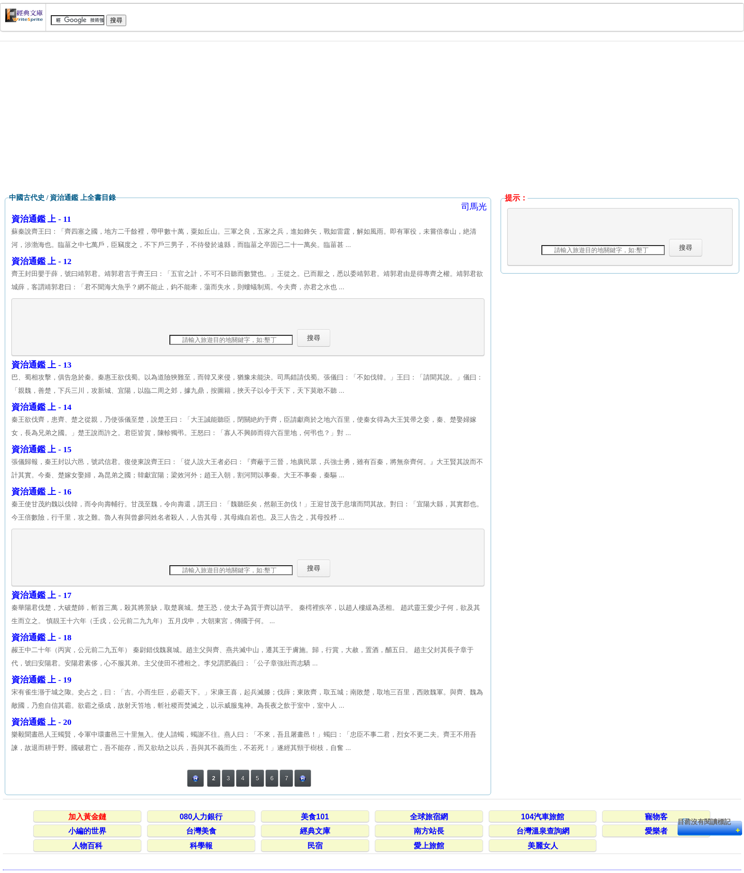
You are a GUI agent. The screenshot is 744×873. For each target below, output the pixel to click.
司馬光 (474, 206)
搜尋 (313, 338)
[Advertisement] (372, 117)
